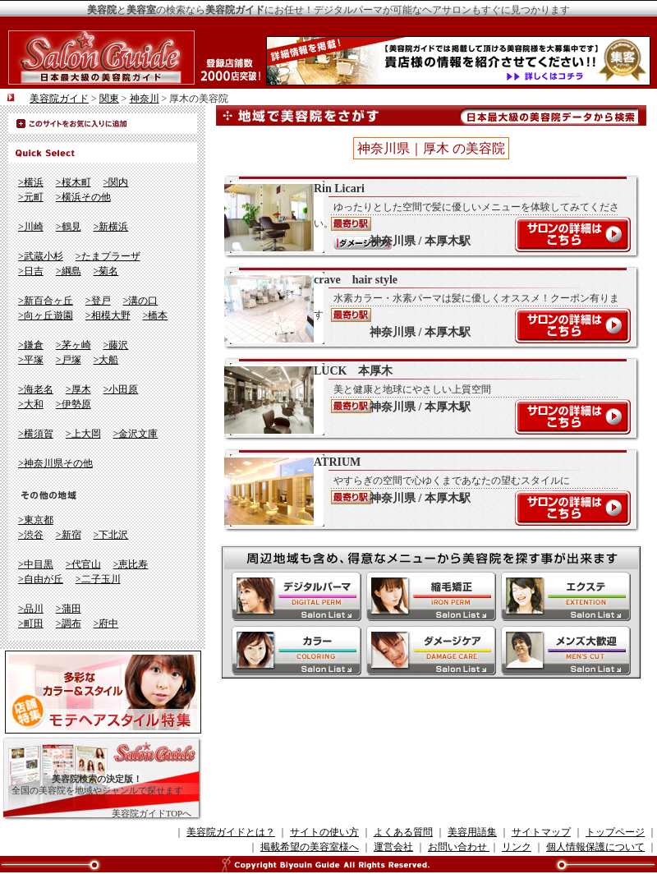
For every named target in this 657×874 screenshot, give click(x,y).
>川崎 (31, 226)
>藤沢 (116, 345)
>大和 (31, 404)
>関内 (116, 182)
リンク (516, 847)
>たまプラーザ (108, 256)
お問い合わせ (458, 847)
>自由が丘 (40, 579)
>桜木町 (73, 182)
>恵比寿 (131, 564)
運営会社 (393, 847)
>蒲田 (68, 608)
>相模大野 (108, 315)
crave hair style (423, 308)
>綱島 (68, 271)
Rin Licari (423, 216)
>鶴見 (68, 226)
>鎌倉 (31, 345)
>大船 (106, 360)
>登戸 (98, 300)
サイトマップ (541, 832)
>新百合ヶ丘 (45, 300)
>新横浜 (111, 226)
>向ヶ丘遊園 (45, 315)
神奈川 (144, 98)
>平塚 (31, 360)
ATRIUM (423, 490)
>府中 (106, 623)
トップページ (615, 832)
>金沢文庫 (136, 433)
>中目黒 (35, 564)
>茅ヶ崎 (73, 345)
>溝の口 (141, 300)
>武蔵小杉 (40, 256)
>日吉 (31, 271)
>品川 (31, 608)
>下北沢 (111, 534)
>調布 (68, 623)
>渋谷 (31, 534)
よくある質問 (403, 832)
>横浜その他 (83, 197)
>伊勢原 (73, 404)
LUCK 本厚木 (423, 399)
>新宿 (68, 534)
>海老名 (35, 389)
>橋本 (155, 315)
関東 (109, 98)
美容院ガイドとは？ (230, 832)
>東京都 (35, 520)
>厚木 (78, 389)
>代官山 (83, 564)
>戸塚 (68, 360)
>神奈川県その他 (55, 463)
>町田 (31, 623)
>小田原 (121, 389)
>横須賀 (35, 433)
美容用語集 (472, 832)
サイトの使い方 (324, 832)
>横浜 (31, 182)
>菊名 (106, 271)
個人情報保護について (595, 847)
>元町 (31, 197)
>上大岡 (83, 433)
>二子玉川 (98, 579)
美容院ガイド (59, 98)
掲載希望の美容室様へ (309, 847)
